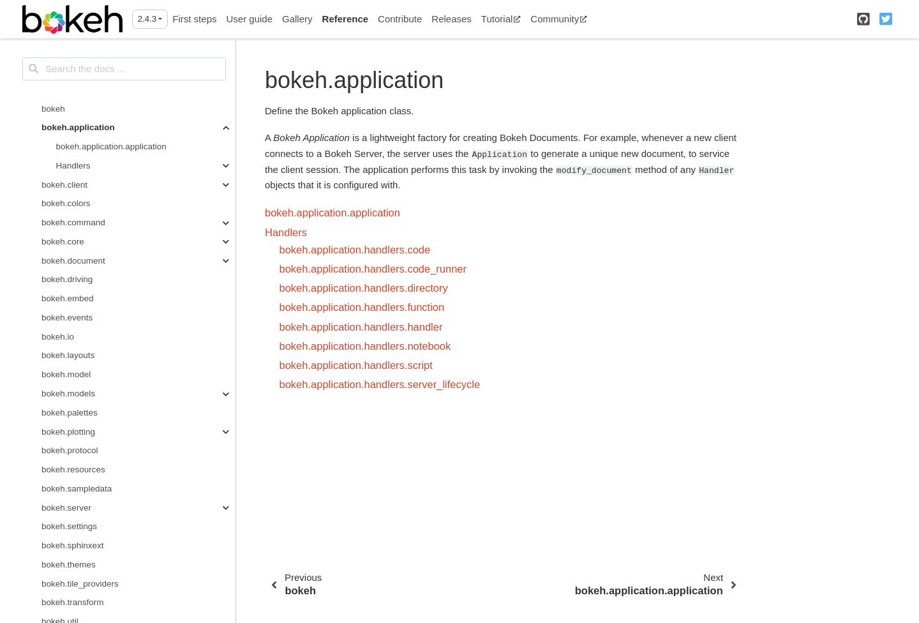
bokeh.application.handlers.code (355, 249)
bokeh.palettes (69, 412)
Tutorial (501, 18)
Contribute (400, 18)
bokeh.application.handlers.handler (361, 327)
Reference (345, 18)
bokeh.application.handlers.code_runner (373, 268)
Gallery (297, 18)
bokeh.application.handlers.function (362, 307)
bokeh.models (68, 393)
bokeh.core (62, 241)
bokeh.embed (67, 298)
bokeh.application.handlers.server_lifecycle (380, 384)
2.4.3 (147, 19)
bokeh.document (73, 261)
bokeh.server (66, 508)
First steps (194, 18)
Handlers (73, 165)
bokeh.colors (66, 203)
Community (558, 18)
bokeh (53, 109)
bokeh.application (78, 127)
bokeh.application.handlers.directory (364, 288)
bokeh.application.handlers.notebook (365, 346)
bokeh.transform (72, 602)
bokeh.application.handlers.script (356, 365)
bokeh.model (66, 374)
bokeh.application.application (111, 146)
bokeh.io (57, 337)
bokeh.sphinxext (72, 545)
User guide (249, 18)
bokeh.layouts (67, 355)
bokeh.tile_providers (80, 584)
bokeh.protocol (69, 450)
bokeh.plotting (68, 432)
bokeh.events (67, 317)
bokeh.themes (68, 564)
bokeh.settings (69, 526)
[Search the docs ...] (124, 68)
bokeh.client (64, 185)
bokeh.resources (73, 469)
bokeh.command (73, 222)
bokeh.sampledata (76, 488)
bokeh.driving (67, 279)
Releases (451, 18)
